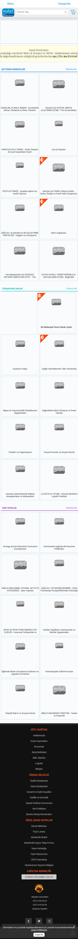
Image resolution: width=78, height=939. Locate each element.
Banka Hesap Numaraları (39, 814)
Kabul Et (39, 935)
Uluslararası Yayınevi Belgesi (39, 865)
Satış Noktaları (39, 752)
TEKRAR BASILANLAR (12, 288)
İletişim (39, 769)
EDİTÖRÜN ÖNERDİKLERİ (13, 69)
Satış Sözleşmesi (39, 786)
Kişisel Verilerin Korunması (39, 803)
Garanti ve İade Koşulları (39, 792)
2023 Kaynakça (39, 859)
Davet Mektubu (39, 826)
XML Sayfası (39, 757)
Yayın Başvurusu (39, 854)
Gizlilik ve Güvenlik (39, 797)
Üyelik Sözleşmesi (39, 780)
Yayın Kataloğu (39, 848)
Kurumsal (39, 746)
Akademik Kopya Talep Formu (39, 842)
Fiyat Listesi (39, 831)
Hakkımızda (39, 735)
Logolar (39, 763)
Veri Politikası (39, 808)
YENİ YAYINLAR (9, 508)
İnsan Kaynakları (39, 741)
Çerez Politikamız (39, 930)
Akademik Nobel (39, 837)
